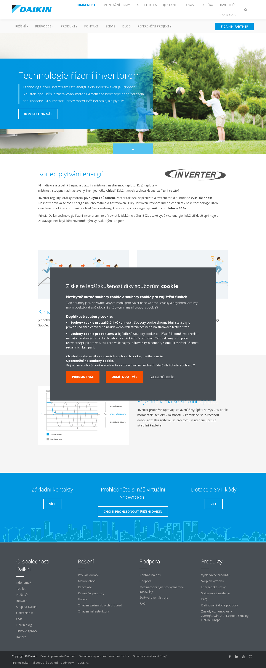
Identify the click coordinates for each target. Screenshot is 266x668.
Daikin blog (24, 625)
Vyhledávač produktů (215, 575)
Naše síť (22, 595)
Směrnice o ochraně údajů (150, 656)
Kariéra (21, 637)
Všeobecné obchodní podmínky (53, 663)
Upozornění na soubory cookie (89, 361)
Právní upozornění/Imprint (57, 656)
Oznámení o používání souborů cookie (104, 656)
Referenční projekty (154, 26)
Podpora (145, 581)
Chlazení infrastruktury (93, 611)
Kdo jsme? (23, 583)
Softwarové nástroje (153, 597)
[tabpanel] (133, 423)
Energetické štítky (213, 587)
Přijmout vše (83, 377)
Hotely (82, 599)
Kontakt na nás (150, 575)
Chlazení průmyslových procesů (100, 605)
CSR (19, 619)
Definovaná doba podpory (219, 605)
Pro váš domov (88, 575)
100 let (21, 589)
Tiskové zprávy (26, 631)
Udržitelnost (24, 613)
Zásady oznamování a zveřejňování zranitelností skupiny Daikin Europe (224, 615)
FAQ (142, 603)
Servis (110, 26)
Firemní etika (20, 663)
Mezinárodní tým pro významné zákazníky (161, 589)
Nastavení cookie (162, 377)
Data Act (83, 663)
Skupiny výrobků (212, 581)
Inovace (21, 601)
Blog (126, 26)
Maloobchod (87, 581)
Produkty (69, 26)
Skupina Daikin (26, 607)
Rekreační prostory (91, 593)
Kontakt (91, 26)
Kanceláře (85, 587)
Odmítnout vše (124, 377)
